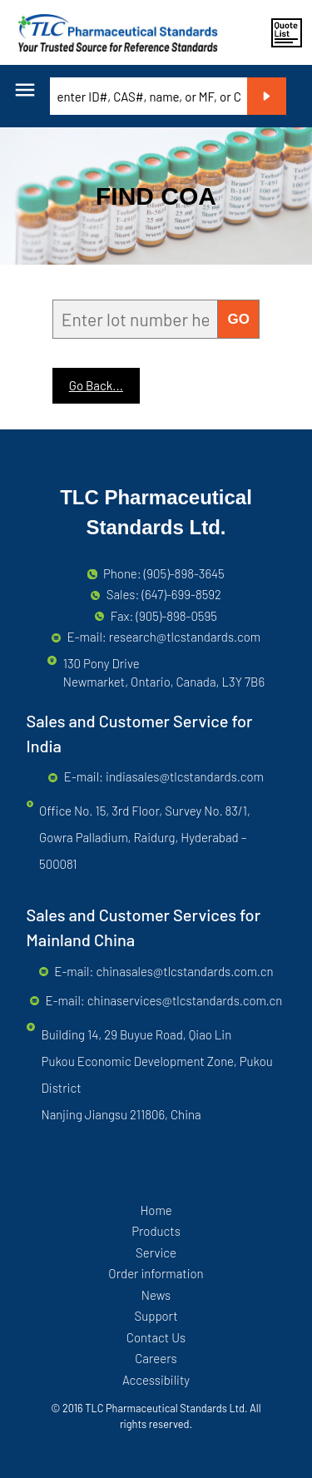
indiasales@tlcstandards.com (185, 776)
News (156, 1294)
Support (155, 1315)
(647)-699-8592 (181, 594)
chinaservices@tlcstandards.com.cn (184, 1000)
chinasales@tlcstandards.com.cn (184, 971)
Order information (155, 1273)
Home (155, 1210)
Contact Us (156, 1337)
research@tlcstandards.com (184, 636)
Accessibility (156, 1379)
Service (156, 1252)
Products (156, 1230)
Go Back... (96, 385)
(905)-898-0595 (176, 615)
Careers (155, 1358)
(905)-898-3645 (184, 573)
